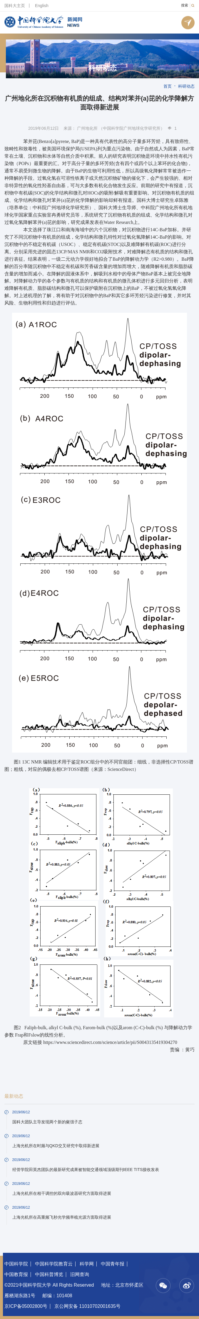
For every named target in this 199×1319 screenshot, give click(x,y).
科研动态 (102, 68)
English (42, 5)
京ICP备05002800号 (25, 1306)
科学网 (87, 1263)
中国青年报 (112, 1263)
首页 (167, 86)
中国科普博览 (49, 1274)
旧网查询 (79, 1274)
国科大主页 (14, 5)
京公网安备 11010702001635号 (87, 1306)
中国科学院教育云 (54, 1263)
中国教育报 (16, 1274)
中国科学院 (16, 1263)
